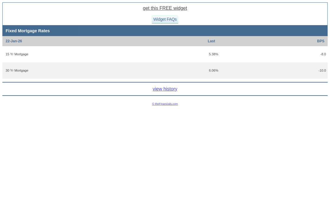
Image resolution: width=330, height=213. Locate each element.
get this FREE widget (165, 8)
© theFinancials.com (165, 103)
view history (165, 88)
